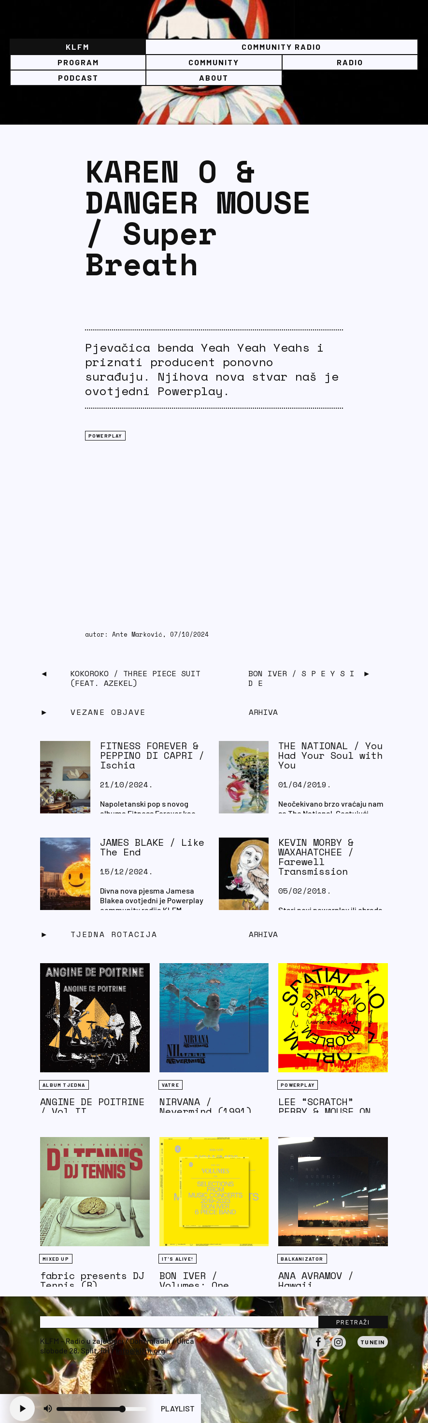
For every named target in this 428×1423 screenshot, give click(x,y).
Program (78, 62)
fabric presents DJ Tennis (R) (92, 1280)
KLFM (77, 46)
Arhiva (263, 934)
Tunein (372, 1341)
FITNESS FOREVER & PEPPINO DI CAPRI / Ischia (152, 755)
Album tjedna (64, 1085)
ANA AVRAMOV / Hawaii (316, 1280)
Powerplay (105, 436)
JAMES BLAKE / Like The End (152, 847)
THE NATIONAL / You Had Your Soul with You (330, 755)
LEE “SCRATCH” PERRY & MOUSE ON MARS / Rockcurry (324, 1111)
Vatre (170, 1085)
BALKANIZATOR (302, 1259)
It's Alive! (177, 1259)
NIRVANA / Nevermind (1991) (205, 1106)
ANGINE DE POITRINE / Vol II (92, 1106)
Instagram (338, 1349)
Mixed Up (56, 1259)
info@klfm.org (140, 1350)
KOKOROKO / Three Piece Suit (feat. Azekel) (135, 678)
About (213, 77)
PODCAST (78, 77)
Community (213, 62)
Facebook (318, 1349)
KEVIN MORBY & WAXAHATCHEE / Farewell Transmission (316, 856)
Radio (350, 62)
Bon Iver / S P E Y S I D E (301, 678)
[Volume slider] (101, 1409)
